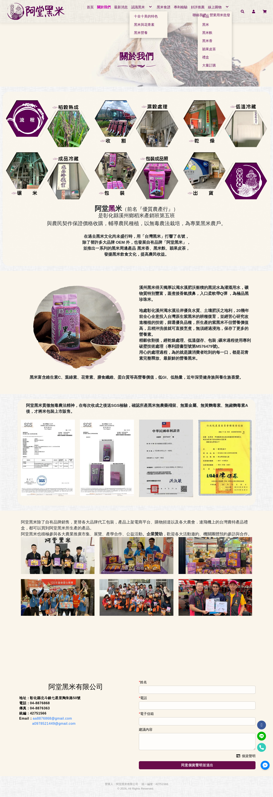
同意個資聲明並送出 (197, 765)
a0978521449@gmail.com (54, 724)
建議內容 (145, 730)
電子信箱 (147, 714)
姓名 (143, 682)
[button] (242, 11)
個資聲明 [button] (246, 756)
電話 (143, 698)
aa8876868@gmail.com (52, 718)
